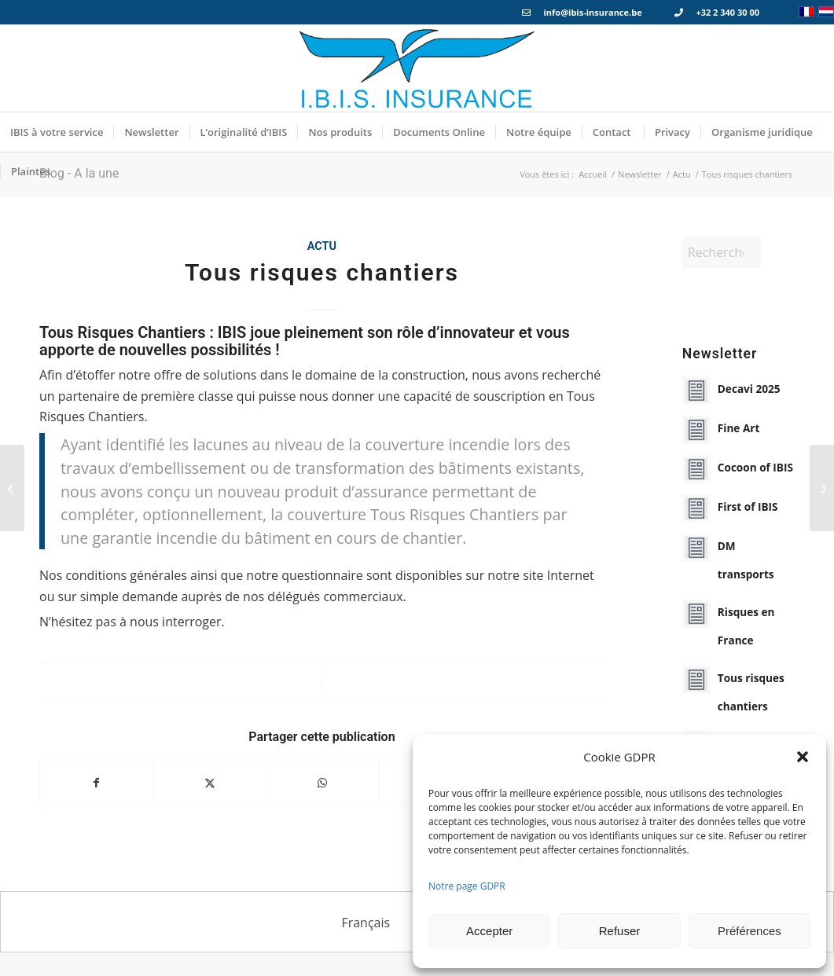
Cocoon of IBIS (755, 467)
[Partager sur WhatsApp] (322, 783)
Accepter (489, 930)
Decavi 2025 (749, 388)
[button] (802, 757)
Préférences (749, 930)
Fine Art (739, 427)
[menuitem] (56, 132)
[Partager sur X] (209, 783)
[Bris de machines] (12, 488)
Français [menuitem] (365, 922)
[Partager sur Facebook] (96, 783)
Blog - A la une (79, 173)
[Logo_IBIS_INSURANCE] (417, 68)
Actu (321, 246)
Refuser (620, 930)
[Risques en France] (822, 488)
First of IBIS (748, 506)
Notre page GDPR (466, 886)
